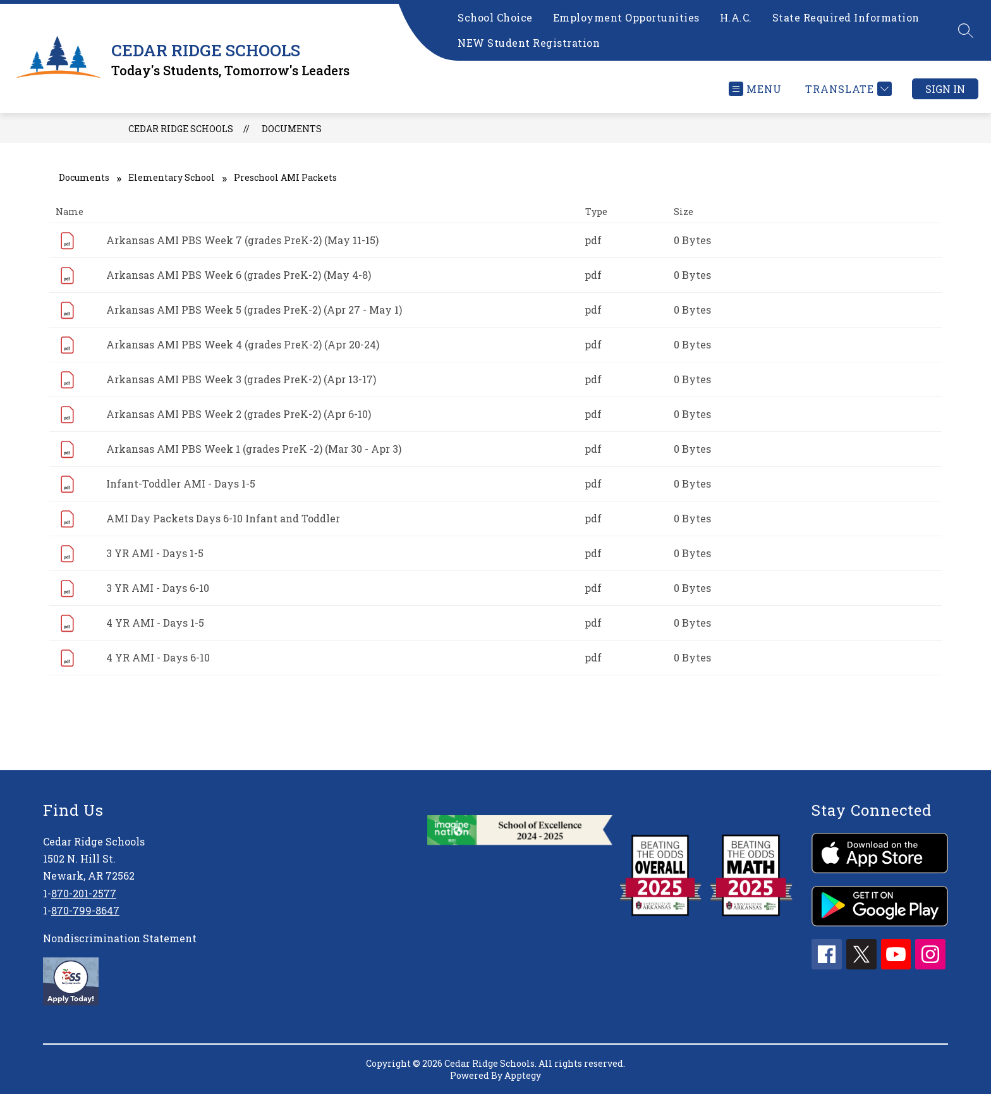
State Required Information (846, 17)
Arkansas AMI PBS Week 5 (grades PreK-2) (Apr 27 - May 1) (254, 309)
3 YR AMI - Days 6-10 (157, 587)
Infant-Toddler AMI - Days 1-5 (180, 483)
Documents (292, 129)
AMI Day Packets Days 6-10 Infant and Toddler (223, 518)
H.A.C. (736, 17)
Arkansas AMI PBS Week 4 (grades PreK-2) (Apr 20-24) (242, 344)
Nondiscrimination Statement (120, 938)
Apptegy (522, 1075)
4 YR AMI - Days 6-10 (158, 657)
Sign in (945, 88)
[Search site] (965, 30)
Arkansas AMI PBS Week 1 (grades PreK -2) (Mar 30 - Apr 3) (253, 448)
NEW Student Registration (529, 42)
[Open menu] (755, 89)
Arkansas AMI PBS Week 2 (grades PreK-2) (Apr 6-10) (238, 414)
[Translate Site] (847, 89)
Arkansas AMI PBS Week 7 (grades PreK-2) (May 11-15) (242, 240)
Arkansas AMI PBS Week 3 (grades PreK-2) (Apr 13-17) (241, 379)
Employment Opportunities (626, 17)
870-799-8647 (85, 910)
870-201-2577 (83, 893)
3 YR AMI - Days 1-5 (155, 553)
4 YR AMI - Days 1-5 (155, 622)
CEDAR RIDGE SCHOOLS (180, 129)
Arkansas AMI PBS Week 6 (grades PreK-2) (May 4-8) (238, 274)
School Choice (495, 17)
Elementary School (171, 177)
